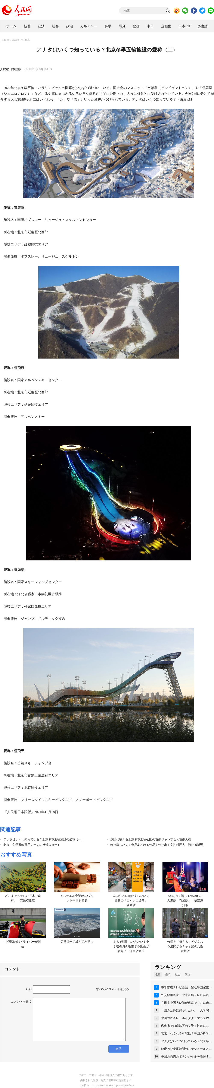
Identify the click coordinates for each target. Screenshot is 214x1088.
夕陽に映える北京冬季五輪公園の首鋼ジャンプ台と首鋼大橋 (150, 839)
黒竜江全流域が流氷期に (77, 941)
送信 (119, 1048)
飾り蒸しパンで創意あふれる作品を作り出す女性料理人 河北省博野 (156, 844)
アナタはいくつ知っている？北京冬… (186, 1041)
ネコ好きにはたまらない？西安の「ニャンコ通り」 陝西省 (132, 900)
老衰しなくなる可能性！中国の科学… (186, 1033)
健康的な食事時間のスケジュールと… (186, 1048)
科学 (108, 26)
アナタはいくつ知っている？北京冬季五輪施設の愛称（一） (43, 839)
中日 (150, 26)
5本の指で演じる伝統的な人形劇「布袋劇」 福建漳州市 (185, 900)
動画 (136, 26)
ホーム (11, 26)
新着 (27, 26)
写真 (122, 26)
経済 (41, 26)
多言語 (203, 26)
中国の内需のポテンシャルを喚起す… (186, 1056)
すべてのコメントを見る (112, 989)
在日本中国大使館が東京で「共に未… (186, 1002)
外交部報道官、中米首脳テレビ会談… (186, 995)
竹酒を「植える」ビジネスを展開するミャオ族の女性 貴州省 (186, 946)
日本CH (184, 26)
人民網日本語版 (10, 39)
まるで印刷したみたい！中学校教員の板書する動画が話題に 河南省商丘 (131, 946)
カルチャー (88, 26)
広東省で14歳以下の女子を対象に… (185, 1025)
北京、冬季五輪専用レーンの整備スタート (31, 844)
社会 (55, 26)
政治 (69, 26)
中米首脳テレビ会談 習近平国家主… (186, 987)
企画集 (166, 26)
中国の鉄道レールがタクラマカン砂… (186, 1018)
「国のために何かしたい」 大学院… (186, 1010)
